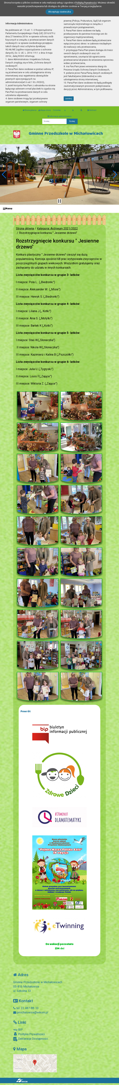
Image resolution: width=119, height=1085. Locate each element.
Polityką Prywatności (86, 2)
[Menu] (59, 209)
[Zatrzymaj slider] (59, 201)
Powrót (25, 711)
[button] (4, 174)
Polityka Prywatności (29, 1034)
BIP (18, 1029)
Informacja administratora (59, 116)
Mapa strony (44, 110)
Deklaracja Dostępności (30, 1039)
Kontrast (91, 110)
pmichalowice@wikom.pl (30, 1012)
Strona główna (29, 110)
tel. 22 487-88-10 (25, 1008)
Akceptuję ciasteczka (59, 11)
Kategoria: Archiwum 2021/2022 (57, 228)
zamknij (68, 99)
